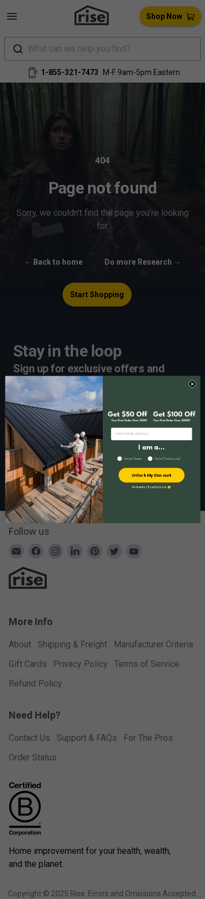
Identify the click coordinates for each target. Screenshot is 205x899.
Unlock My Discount (151, 474)
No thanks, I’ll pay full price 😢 (151, 487)
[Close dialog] (191, 383)
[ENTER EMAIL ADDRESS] (151, 434)
